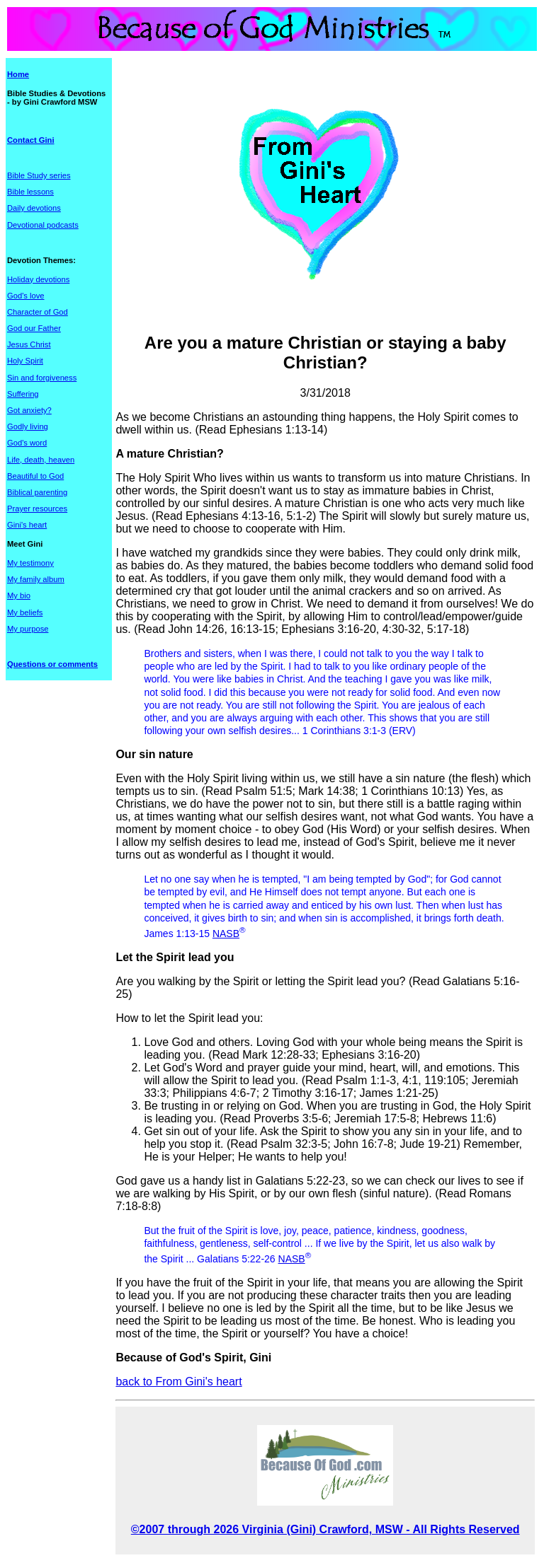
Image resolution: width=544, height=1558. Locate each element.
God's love (26, 295)
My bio (18, 595)
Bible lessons (30, 191)
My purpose (27, 628)
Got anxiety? (29, 410)
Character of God (37, 312)
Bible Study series (39, 175)
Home (18, 74)
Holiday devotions (38, 279)
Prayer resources (37, 508)
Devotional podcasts (43, 225)
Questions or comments (52, 664)
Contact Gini (31, 140)
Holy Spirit (25, 360)
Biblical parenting (37, 492)
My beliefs (24, 612)
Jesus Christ (29, 344)
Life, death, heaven (40, 459)
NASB (225, 933)
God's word (27, 442)
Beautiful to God (35, 476)
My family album (35, 579)
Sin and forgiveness (41, 377)
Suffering (23, 394)
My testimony (30, 563)
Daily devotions (34, 208)
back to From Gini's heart (178, 1382)
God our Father (34, 328)
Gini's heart (27, 525)
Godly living (27, 426)
